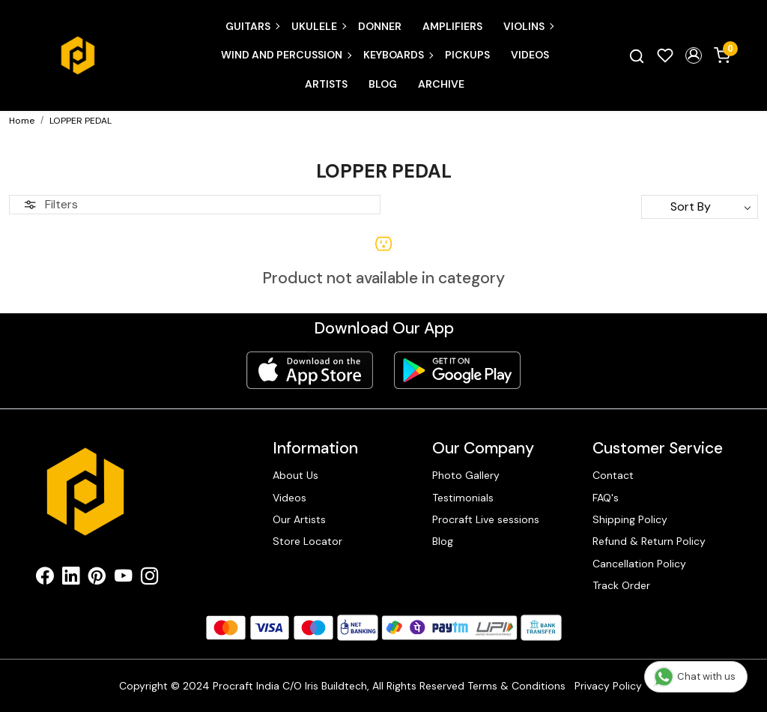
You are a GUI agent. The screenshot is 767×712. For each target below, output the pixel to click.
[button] (693, 55)
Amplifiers (452, 26)
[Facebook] (44, 578)
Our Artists (299, 519)
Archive (441, 84)
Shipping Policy (629, 519)
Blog (383, 84)
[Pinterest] (97, 578)
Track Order (621, 585)
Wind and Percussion (286, 54)
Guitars (252, 26)
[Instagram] (149, 578)
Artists (326, 84)
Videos (530, 54)
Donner (379, 26)
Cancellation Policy (639, 563)
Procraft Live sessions (485, 519)
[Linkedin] (70, 578)
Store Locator (307, 541)
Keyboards (397, 54)
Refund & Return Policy (649, 541)
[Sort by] (699, 207)
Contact (613, 475)
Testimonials (463, 497)
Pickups (467, 54)
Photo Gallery (466, 475)
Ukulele (318, 26)
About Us (295, 475)
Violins (528, 26)
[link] (636, 55)
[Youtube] (123, 578)
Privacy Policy (608, 686)
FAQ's (605, 497)
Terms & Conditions (516, 686)
